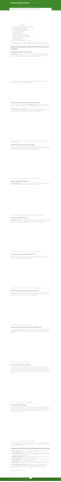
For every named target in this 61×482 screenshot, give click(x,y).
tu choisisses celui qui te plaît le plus (27, 82)
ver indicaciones (25, 361)
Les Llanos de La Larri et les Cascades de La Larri (20, 34)
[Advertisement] (30, 18)
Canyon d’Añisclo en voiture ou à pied (18, 37)
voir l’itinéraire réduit (35, 80)
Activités (23, 6)
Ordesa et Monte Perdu (20, 3)
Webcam (20, 6)
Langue (42, 6)
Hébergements (33, 6)
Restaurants (38, 6)
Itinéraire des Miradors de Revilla (17, 31)
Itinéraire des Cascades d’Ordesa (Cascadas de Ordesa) (21, 29)
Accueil (12, 6)
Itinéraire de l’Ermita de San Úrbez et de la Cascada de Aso (21, 36)
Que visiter (27, 6)
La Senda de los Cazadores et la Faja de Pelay (19, 30)
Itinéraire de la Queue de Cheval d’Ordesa (19, 28)
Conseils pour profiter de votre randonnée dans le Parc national (21, 40)
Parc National (15, 6)
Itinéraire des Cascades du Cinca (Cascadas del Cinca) (20, 35)
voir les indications (16, 141)
